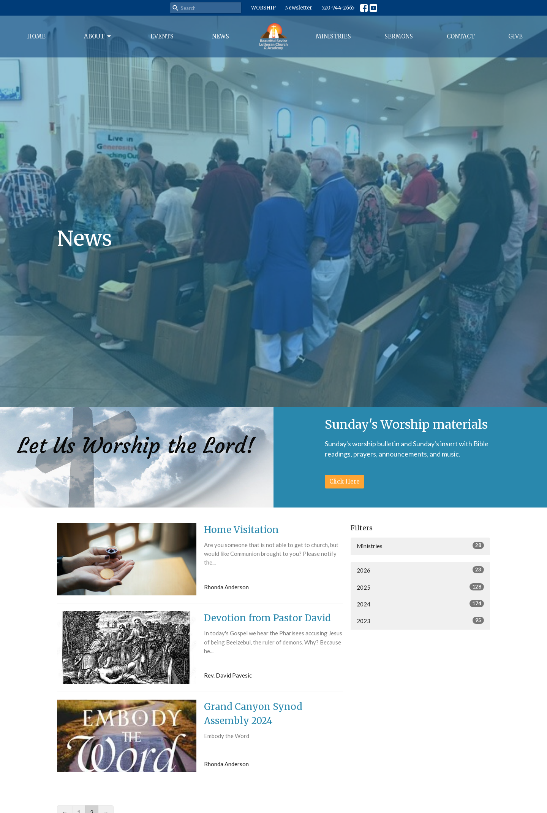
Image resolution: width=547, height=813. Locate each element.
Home (36, 36)
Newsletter (298, 8)
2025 (420, 587)
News (220, 36)
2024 (420, 604)
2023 (420, 620)
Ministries (333, 36)
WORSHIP (263, 8)
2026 (420, 570)
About (98, 36)
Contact (461, 36)
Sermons (398, 36)
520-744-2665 (338, 8)
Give (515, 36)
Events (162, 36)
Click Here (344, 481)
